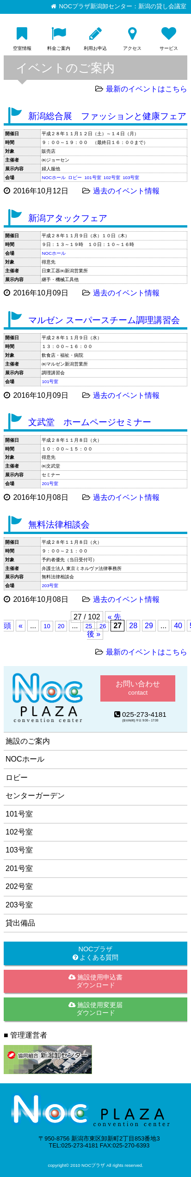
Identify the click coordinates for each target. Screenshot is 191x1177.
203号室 (50, 585)
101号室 (93, 177)
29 (149, 626)
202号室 (19, 886)
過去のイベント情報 (126, 191)
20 (61, 626)
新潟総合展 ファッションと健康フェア (107, 116)
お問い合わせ (138, 688)
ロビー (75, 177)
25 (89, 626)
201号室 (50, 483)
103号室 (131, 177)
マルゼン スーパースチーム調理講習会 (104, 320)
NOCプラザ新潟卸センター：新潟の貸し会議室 (122, 6)
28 (133, 626)
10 (46, 626)
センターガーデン (35, 795)
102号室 (112, 177)
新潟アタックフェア (67, 218)
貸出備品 (20, 923)
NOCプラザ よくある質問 (96, 953)
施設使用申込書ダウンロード (95, 981)
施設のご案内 (28, 741)
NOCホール (53, 177)
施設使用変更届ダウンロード (95, 1008)
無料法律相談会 (59, 524)
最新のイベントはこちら (146, 89)
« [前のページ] (20, 626)
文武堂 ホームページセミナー (89, 422)
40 (178, 626)
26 (102, 626)
